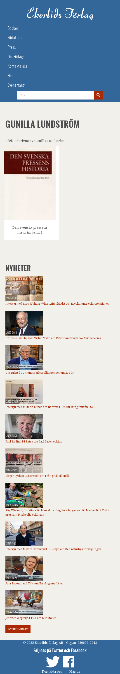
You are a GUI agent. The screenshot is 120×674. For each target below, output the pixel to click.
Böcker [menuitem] (13, 28)
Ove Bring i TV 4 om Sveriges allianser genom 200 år (39, 372)
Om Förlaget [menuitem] (17, 57)
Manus (74, 671)
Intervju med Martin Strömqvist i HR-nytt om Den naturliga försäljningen (53, 549)
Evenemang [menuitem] (16, 85)
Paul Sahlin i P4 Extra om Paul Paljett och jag (33, 441)
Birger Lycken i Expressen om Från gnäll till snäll (37, 475)
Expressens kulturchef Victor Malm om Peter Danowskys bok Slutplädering (53, 338)
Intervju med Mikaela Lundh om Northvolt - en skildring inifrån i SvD (50, 407)
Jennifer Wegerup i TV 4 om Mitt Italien (30, 618)
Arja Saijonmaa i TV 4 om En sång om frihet (34, 583)
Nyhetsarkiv (18, 629)
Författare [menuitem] (15, 38)
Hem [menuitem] (11, 76)
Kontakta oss (52, 671)
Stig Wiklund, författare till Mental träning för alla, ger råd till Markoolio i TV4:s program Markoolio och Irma (57, 512)
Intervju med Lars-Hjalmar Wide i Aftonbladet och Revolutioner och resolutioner (57, 303)
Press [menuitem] (12, 47)
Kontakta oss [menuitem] (17, 66)
